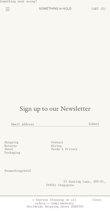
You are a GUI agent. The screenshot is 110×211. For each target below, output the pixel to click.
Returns (10, 146)
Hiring (56, 146)
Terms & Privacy (64, 149)
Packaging (12, 152)
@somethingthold (17, 171)
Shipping (11, 142)
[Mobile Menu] (7, 10)
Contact (57, 142)
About (8, 149)
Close (96, 200)
